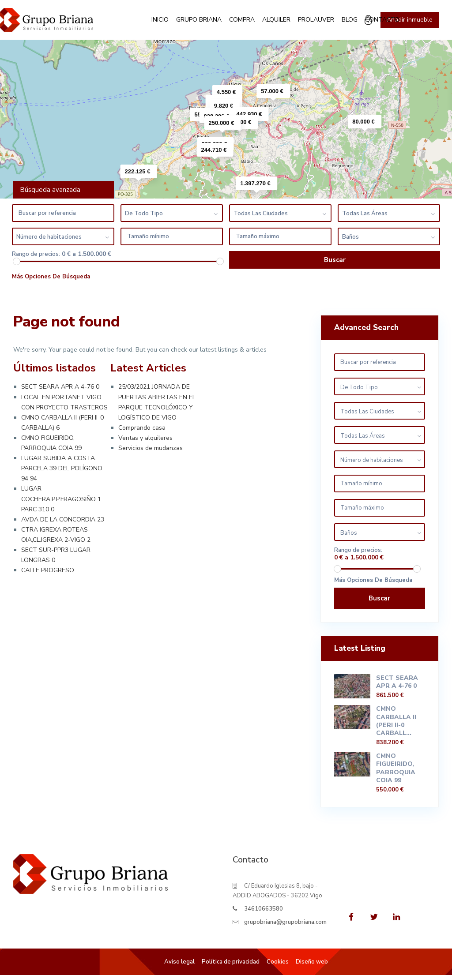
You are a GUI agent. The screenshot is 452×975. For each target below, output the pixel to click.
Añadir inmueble (410, 19)
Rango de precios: (36, 254)
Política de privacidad (231, 962)
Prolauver (316, 19)
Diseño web (312, 962)
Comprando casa (142, 428)
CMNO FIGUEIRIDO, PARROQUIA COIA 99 (395, 768)
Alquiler (276, 19)
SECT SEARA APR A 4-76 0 (60, 386)
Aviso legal (179, 962)
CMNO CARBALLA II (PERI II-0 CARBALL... (396, 721)
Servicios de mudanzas (150, 448)
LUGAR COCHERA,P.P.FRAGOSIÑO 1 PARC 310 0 (61, 498)
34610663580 (263, 909)
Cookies (278, 962)
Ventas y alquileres (145, 438)
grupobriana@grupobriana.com (285, 922)
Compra (242, 19)
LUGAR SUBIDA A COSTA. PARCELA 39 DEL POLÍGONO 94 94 (61, 468)
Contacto (382, 19)
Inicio (160, 19)
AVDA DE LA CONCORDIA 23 (62, 519)
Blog (350, 19)
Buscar (379, 598)
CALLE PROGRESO (47, 570)
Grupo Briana (199, 19)
